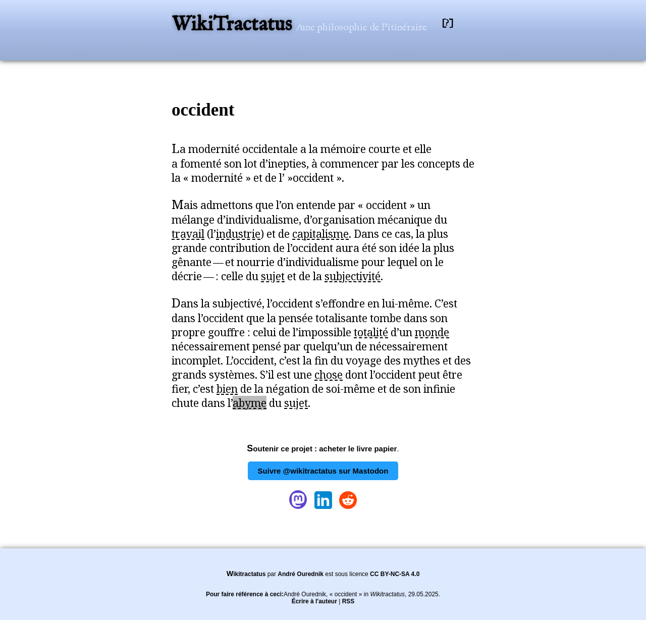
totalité (371, 332)
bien (227, 389)
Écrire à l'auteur (314, 601)
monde (432, 332)
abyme (249, 403)
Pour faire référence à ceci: (245, 594)
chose (328, 375)
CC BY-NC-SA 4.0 (394, 574)
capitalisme (320, 234)
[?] (447, 23)
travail (188, 234)
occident (203, 110)
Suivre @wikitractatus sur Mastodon (323, 471)
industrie (238, 234)
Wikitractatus (246, 574)
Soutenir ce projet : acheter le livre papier (322, 448)
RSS (348, 601)
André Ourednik (301, 574)
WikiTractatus (234, 25)
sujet (273, 276)
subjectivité (353, 276)
